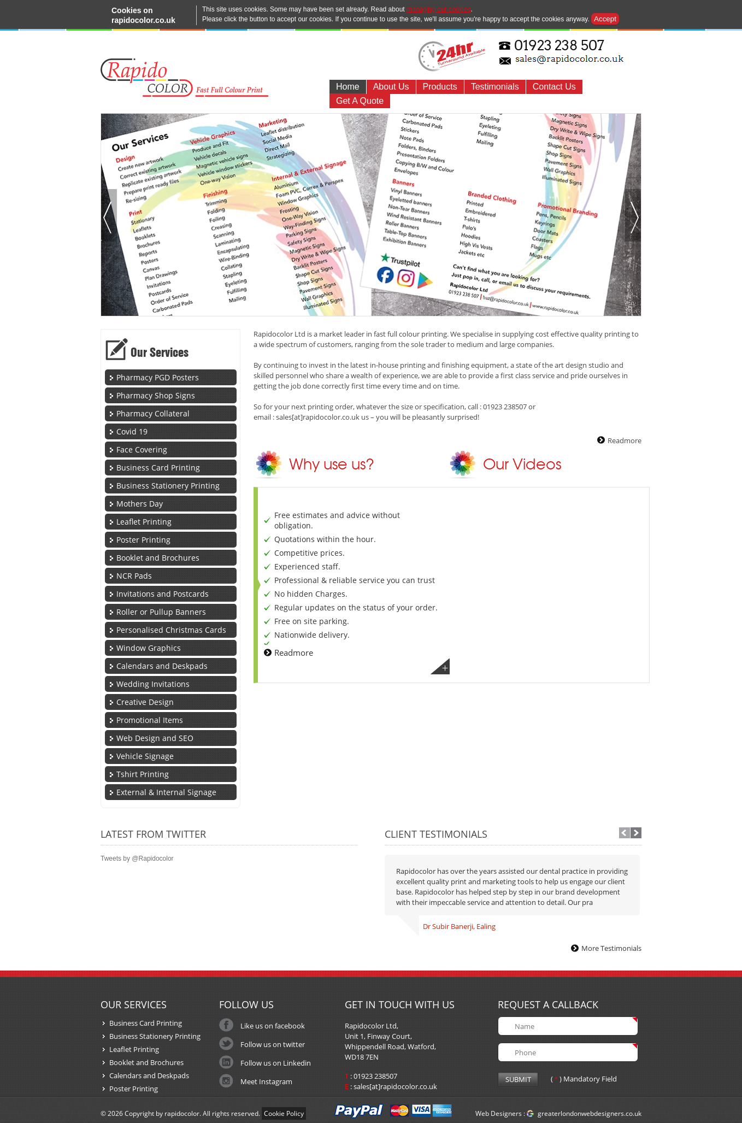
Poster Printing (143, 539)
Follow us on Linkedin (275, 1063)
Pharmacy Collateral (153, 413)
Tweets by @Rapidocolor (137, 858)
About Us (391, 86)
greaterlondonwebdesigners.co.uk (589, 1113)
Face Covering (141, 449)
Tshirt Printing (142, 774)
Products (440, 86)
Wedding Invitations (153, 684)
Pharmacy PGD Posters (157, 377)
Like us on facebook (272, 1026)
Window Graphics (148, 648)
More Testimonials (611, 948)
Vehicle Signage (145, 756)
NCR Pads (134, 576)
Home (348, 86)
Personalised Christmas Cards (171, 630)
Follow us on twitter (272, 1044)
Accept (605, 19)
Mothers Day (139, 503)
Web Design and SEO (154, 738)
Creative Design (145, 702)
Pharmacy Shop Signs (155, 395)
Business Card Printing (158, 467)
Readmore (624, 440)
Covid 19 (132, 431)
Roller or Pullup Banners (161, 612)
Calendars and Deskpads (162, 666)
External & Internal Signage (166, 792)
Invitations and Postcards (162, 594)
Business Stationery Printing (168, 485)
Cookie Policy (284, 1113)
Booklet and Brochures (157, 557)
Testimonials (495, 86)
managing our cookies (438, 9)
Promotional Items (149, 720)
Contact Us (554, 86)
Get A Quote (360, 100)
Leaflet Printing (144, 521)
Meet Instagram (266, 1081)
